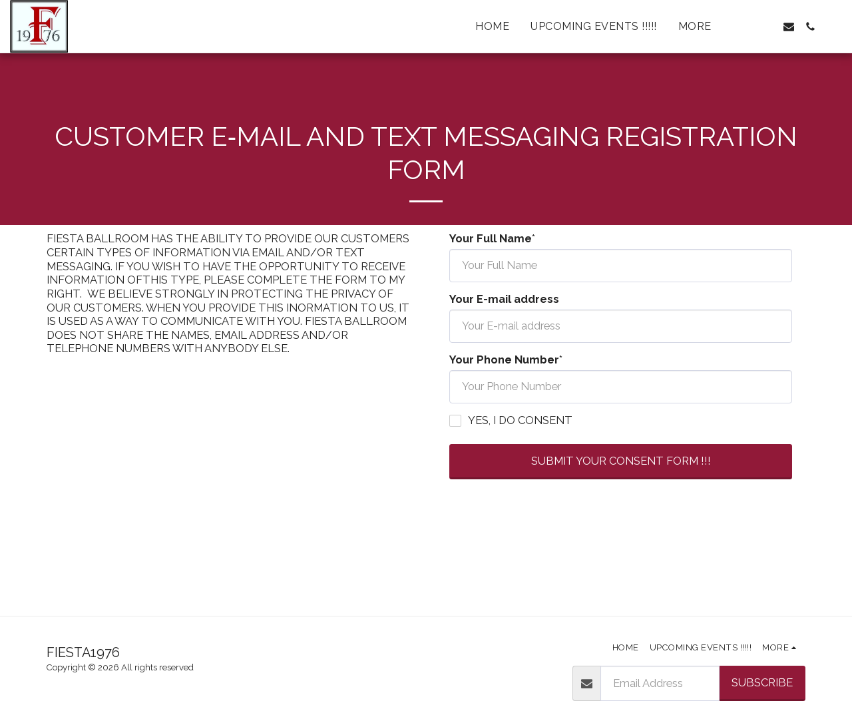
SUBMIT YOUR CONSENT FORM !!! (621, 460)
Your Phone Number (504, 359)
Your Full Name (490, 238)
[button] (746, 26)
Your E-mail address (504, 299)
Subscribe (762, 682)
